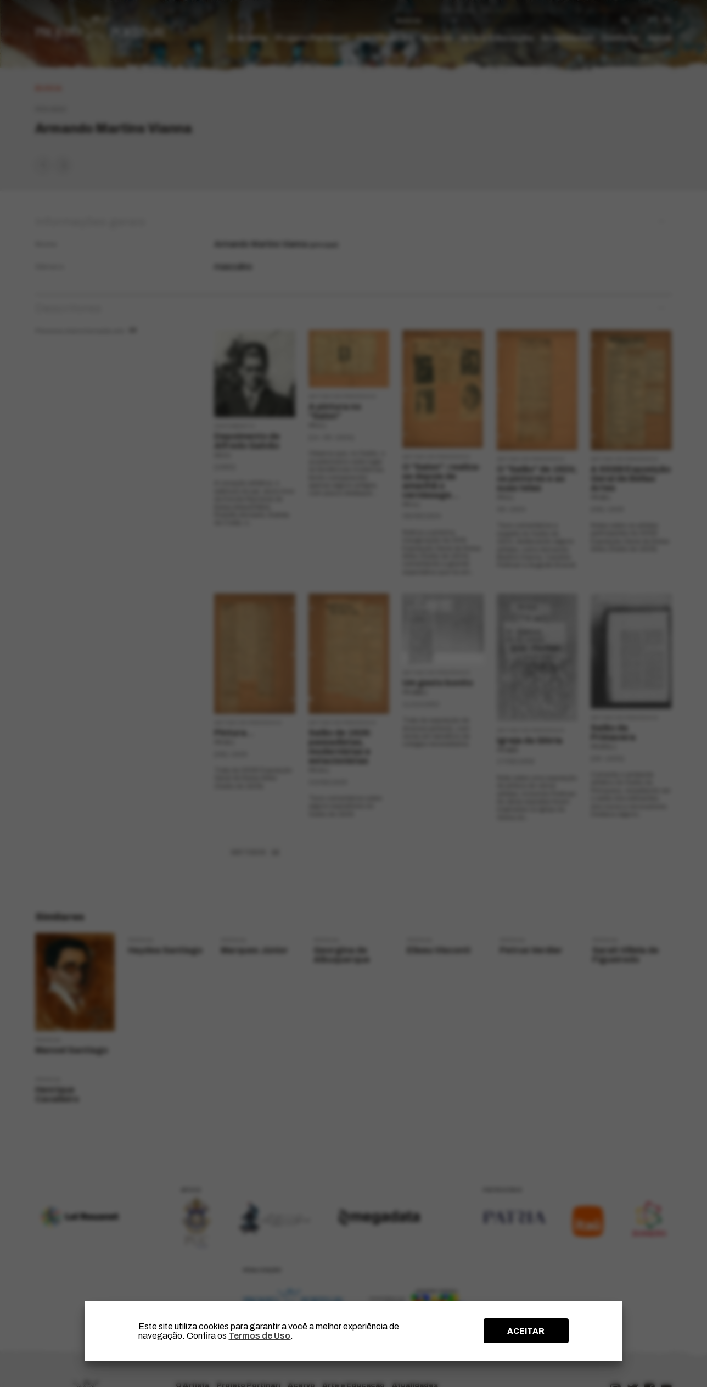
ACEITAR (526, 1331)
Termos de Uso (259, 1335)
